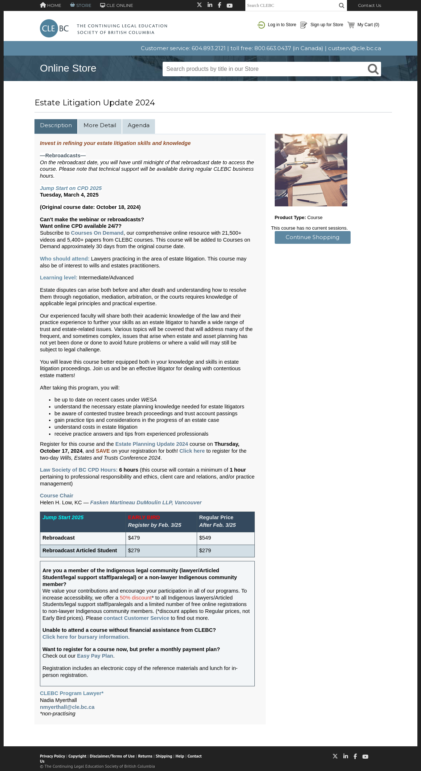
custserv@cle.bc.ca (354, 48)
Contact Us (369, 5)
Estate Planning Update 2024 (151, 444)
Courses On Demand (97, 233)
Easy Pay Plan (95, 656)
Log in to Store (277, 25)
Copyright (77, 756)
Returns (145, 756)
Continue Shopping (312, 237)
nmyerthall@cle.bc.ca (67, 707)
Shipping (164, 756)
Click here (192, 451)
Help (180, 756)
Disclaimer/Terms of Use (112, 756)
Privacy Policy (52, 756)
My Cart (363, 25)
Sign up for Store (321, 25)
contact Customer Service (136, 618)
